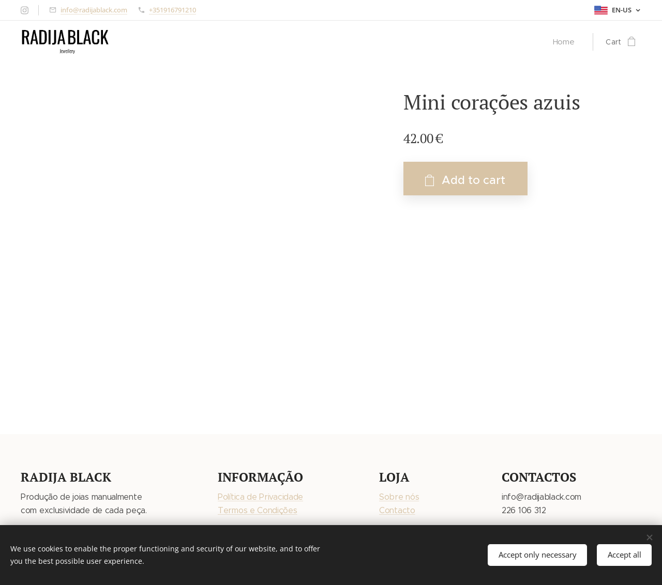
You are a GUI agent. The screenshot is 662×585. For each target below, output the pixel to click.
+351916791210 (172, 9)
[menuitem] (566, 42)
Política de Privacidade (260, 497)
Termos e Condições (257, 510)
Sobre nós (399, 497)
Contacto (397, 510)
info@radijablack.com (94, 9)
